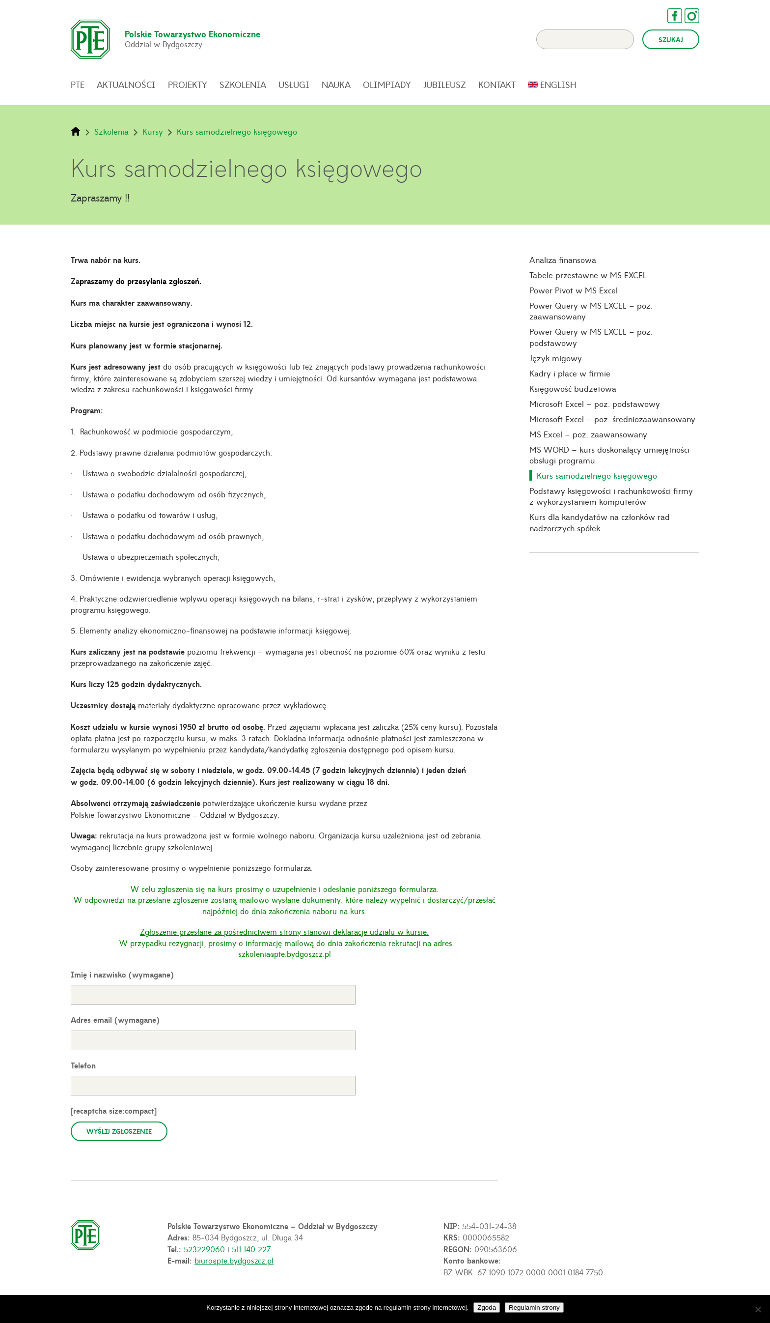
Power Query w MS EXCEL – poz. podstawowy (591, 337)
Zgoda (486, 1307)
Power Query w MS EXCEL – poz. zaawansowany (591, 311)
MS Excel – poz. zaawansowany (588, 434)
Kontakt (497, 84)
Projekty (187, 84)
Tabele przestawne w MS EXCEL (588, 274)
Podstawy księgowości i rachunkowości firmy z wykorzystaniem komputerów (611, 496)
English (558, 84)
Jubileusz (444, 84)
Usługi (293, 84)
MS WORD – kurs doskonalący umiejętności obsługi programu (609, 455)
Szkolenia (243, 84)
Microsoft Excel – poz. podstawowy (594, 403)
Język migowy (555, 357)
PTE (77, 84)
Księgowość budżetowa (572, 388)
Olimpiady (387, 84)
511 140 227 (251, 1248)
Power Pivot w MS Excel (573, 290)
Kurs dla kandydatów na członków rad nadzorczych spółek (599, 522)
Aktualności (126, 84)
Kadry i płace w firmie (569, 373)
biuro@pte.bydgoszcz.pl (234, 1260)
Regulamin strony (534, 1307)
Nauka (336, 84)
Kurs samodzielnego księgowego (597, 475)
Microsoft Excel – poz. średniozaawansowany (612, 418)
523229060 (204, 1248)
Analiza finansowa (562, 259)
